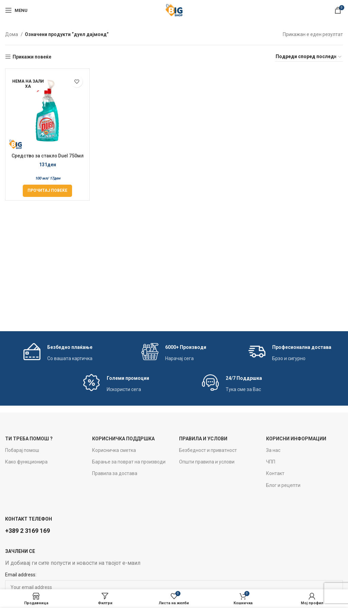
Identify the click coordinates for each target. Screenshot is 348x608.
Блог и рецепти (283, 485)
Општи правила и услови (206, 462)
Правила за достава (114, 473)
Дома (12, 34)
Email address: (20, 574)
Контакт (275, 473)
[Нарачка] (309, 57)
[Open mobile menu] (16, 10)
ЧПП (270, 462)
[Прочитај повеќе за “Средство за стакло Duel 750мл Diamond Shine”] (47, 191)
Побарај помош (22, 450)
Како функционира (26, 462)
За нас (273, 450)
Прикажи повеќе (32, 57)
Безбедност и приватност (208, 450)
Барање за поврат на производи (129, 462)
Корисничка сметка (114, 450)
